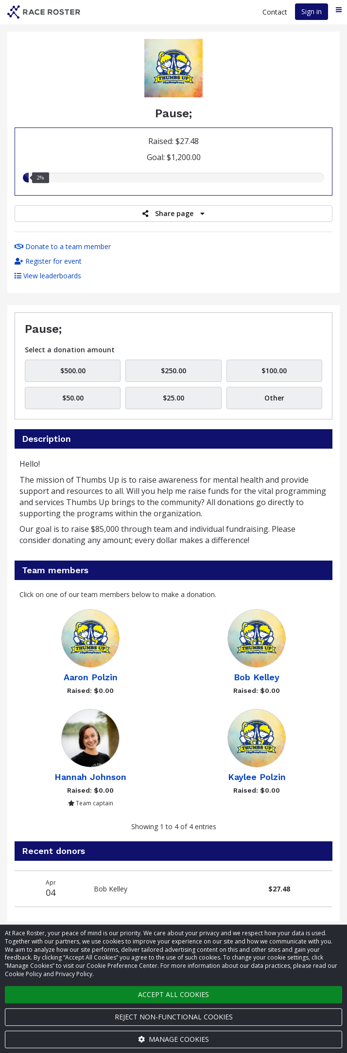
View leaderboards (48, 275)
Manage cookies (173, 1039)
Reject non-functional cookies (174, 1016)
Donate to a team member (63, 246)
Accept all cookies (173, 994)
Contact (274, 12)
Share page (173, 213)
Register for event (48, 261)
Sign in (311, 11)
